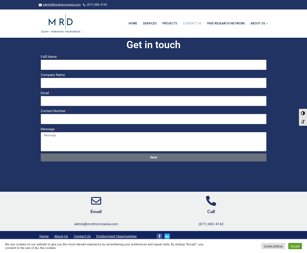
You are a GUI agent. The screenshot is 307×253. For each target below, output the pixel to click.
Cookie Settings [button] (273, 246)
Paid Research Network (226, 23)
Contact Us (192, 23)
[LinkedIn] (167, 236)
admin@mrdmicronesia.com (62, 4)
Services (150, 23)
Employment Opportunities (116, 236)
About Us (61, 236)
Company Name (53, 75)
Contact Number (54, 111)
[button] (267, 23)
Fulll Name (49, 57)
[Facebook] (159, 236)
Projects (169, 23)
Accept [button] (295, 246)
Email (45, 93)
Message (48, 129)
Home (133, 23)
